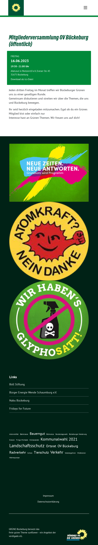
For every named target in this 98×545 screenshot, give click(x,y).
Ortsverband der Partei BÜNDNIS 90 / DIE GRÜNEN (51, 10)
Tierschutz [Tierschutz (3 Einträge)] (41, 447)
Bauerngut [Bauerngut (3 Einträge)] (37, 428)
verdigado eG (15, 531)
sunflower (33, 527)
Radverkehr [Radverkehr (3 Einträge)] (17, 447)
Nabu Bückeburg (19, 395)
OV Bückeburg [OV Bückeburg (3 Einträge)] (68, 441)
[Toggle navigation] (85, 22)
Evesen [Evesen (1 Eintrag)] (12, 435)
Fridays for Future (20, 403)
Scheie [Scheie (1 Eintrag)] (29, 448)
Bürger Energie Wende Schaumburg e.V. (33, 387)
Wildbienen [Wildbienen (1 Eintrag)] (81, 448)
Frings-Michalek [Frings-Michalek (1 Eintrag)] (22, 435)
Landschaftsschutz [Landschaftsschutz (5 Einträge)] (26, 441)
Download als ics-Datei (22, 74)
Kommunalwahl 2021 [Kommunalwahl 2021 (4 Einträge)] (59, 434)
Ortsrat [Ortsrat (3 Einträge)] (51, 441)
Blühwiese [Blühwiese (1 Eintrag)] (50, 429)
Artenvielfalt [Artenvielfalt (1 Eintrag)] (14, 429)
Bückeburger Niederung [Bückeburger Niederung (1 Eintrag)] (78, 429)
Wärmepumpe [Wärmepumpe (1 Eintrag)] (14, 453)
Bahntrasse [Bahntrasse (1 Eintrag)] (24, 429)
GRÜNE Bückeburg (32, 7)
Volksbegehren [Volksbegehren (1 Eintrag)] (70, 448)
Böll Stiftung (17, 379)
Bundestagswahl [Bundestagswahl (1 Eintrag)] (62, 429)
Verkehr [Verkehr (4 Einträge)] (56, 447)
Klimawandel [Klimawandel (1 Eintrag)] (34, 435)
